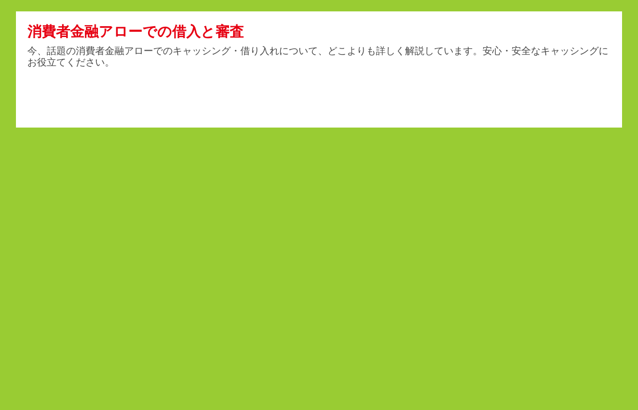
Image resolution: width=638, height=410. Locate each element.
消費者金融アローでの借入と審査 (135, 31)
